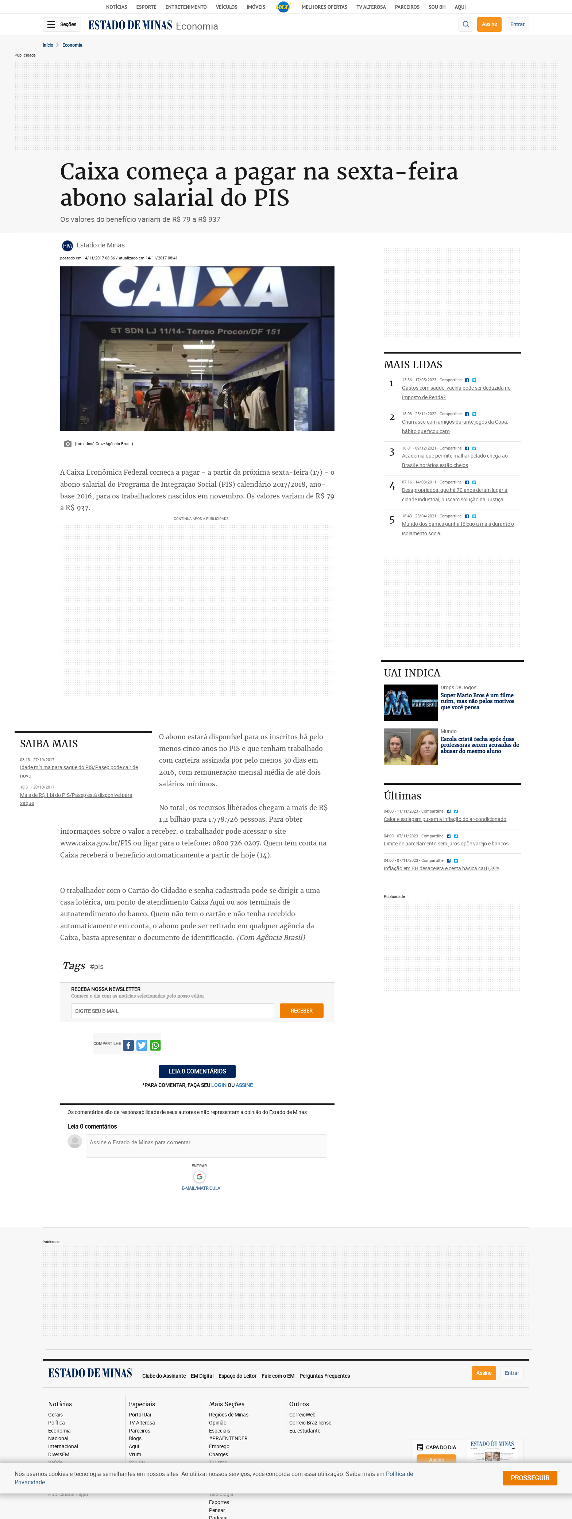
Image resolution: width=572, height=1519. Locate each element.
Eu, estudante (304, 1431)
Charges (218, 1454)
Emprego (219, 1446)
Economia (197, 26)
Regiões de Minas (228, 1415)
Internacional (63, 1446)
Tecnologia (221, 1494)
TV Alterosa (371, 7)
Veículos (226, 7)
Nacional (58, 1438)
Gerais (55, 1415)
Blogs (135, 1438)
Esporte (146, 7)
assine (244, 1085)
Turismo (218, 1463)
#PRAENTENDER (228, 1438)
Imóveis (256, 7)
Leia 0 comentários (197, 1071)
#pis (97, 966)
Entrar (517, 24)
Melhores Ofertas (324, 7)
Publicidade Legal (68, 1494)
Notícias (116, 7)
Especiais (219, 1431)
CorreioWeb (302, 1415)
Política (56, 1423)
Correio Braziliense (310, 1423)
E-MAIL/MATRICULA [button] (201, 1188)
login (219, 1085)
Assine (489, 23)
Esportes (219, 1502)
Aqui (134, 1446)
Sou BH (437, 7)
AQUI (460, 7)
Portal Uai (140, 1415)
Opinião (218, 1423)
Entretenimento (186, 7)
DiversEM (58, 1454)
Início (48, 45)
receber (302, 1010)
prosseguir (530, 1477)
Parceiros (407, 7)
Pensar (217, 1510)
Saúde (55, 1463)
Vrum (135, 1454)
